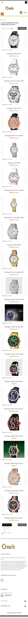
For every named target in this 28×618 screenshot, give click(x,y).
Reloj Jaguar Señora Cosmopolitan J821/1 (14, 272)
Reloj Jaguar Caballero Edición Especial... (14, 381)
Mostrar (4, 28)
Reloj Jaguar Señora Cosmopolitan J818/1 (14, 217)
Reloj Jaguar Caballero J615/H (14, 53)
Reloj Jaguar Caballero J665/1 (14, 245)
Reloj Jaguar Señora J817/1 (14, 163)
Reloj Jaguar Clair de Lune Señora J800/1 (14, 81)
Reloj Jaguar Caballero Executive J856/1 (14, 490)
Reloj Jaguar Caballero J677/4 (14, 108)
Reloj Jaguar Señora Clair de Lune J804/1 (14, 190)
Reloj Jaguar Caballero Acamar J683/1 (14, 135)
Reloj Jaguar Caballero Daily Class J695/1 (14, 299)
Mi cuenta (4, 601)
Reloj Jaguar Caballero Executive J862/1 (14, 327)
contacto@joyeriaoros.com (7, 593)
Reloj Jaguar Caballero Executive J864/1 (14, 354)
